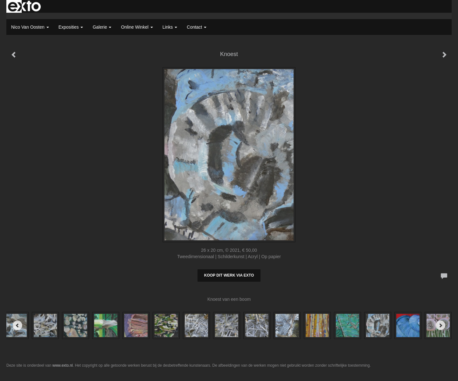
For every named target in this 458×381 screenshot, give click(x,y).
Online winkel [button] (137, 27)
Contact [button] (196, 27)
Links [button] (170, 27)
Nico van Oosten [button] (30, 27)
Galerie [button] (102, 27)
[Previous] (17, 325)
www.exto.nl (62, 365)
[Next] (440, 325)
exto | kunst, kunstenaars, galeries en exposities (24, 6)
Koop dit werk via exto (229, 275)
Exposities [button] (71, 27)
